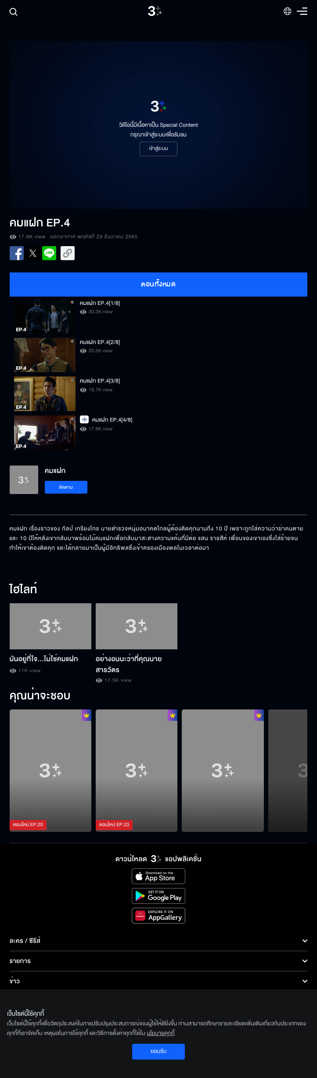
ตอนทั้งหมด (158, 284)
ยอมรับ (158, 1051)
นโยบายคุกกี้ (161, 1033)
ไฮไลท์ (23, 590)
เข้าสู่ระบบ (158, 149)
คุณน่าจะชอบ (40, 696)
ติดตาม (66, 487)
